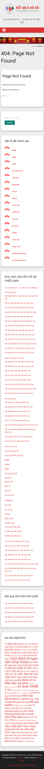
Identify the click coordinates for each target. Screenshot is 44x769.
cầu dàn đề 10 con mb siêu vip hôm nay (20, 339)
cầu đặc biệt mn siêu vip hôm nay (18, 555)
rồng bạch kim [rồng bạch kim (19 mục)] (28, 717)
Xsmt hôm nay (10, 399)
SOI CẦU (15, 219)
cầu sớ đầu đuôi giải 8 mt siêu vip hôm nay (21, 425)
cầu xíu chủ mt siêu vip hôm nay (17, 441)
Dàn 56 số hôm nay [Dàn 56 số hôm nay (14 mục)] (23, 693)
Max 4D (14, 198)
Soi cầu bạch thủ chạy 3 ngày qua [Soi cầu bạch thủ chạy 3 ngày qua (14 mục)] (26, 720)
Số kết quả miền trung (19, 253)
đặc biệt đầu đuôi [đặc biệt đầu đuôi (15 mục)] (28, 741)
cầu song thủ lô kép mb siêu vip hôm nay (20, 389)
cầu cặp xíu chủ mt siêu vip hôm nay (19, 407)
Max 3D (14, 191)
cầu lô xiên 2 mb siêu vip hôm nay (18, 371)
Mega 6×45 (9, 482)
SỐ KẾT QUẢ (16, 246)
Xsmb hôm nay (10, 292)
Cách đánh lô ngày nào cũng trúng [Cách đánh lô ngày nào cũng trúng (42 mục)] (21, 660)
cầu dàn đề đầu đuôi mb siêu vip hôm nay (21, 344)
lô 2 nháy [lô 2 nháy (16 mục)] (15, 705)
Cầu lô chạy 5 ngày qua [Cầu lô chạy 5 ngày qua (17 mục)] (29, 671)
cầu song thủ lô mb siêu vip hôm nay (19, 393)
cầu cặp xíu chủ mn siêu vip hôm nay (19, 550)
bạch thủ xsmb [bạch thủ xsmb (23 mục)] (12, 649)
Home (34, 46)
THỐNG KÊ (15, 212)
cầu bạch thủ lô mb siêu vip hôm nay (19, 316)
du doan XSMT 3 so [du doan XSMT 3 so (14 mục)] (17, 690)
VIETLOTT (15, 178)
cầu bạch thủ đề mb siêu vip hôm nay (19, 308)
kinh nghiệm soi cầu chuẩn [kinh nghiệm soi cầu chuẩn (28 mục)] (22, 700)
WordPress (20, 758)
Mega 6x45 (15, 185)
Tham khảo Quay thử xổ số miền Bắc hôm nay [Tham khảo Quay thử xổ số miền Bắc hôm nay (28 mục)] (20, 729)
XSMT (14, 164)
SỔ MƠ (14, 233)
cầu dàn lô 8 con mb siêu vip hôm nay (19, 366)
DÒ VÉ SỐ (15, 226)
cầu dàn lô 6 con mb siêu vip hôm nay (19, 362)
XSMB (14, 150)
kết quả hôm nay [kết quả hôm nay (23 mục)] (20, 702)
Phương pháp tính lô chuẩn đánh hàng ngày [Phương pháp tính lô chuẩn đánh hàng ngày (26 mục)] (19, 715)
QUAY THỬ (15, 240)
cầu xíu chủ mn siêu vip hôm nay (17, 580)
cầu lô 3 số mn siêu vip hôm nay (17, 546)
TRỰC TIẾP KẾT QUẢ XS (14, 456)
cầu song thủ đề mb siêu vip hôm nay (19, 384)
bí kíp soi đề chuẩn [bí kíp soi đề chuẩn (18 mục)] (16, 647)
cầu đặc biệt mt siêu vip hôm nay (17, 411)
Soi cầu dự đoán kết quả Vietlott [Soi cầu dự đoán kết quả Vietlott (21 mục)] (19, 723)
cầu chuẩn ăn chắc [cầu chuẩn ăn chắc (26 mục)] (22, 668)
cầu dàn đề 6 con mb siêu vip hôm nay (19, 330)
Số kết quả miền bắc (12, 527)
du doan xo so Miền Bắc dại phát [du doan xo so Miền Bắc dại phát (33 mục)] (20, 681)
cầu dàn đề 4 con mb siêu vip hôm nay (19, 326)
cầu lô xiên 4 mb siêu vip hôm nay (18, 380)
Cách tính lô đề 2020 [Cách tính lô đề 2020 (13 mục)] (16, 655)
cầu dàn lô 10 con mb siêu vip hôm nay (20, 348)
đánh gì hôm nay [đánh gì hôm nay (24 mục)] (13, 741)
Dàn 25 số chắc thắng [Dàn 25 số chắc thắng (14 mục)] (31, 690)
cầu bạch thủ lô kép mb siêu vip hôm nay (20, 312)
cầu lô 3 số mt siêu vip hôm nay (17, 420)
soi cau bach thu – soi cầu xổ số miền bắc (21, 288)
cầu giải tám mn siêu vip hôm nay (17, 559)
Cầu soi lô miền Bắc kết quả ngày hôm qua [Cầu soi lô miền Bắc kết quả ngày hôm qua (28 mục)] (21, 675)
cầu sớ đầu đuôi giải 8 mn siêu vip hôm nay (21, 564)
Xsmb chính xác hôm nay (14, 358)
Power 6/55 (16, 205)
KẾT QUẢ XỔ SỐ (17, 171)
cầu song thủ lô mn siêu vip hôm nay (19, 576)
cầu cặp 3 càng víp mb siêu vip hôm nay (20, 321)
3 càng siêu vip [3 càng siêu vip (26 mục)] (13, 643)
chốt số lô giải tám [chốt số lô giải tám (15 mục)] (26, 650)
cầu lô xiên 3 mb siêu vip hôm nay (18, 375)
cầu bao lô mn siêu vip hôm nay (17, 541)
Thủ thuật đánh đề (12, 451)
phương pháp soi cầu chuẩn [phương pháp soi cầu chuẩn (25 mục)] (19, 711)
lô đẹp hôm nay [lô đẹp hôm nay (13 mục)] (23, 705)
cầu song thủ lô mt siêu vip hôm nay (19, 437)
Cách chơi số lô (11, 446)
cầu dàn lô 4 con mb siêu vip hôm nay (19, 353)
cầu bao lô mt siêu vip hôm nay (17, 402)
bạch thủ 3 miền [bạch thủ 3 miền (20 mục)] (31, 647)
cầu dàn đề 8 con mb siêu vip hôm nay (19, 335)
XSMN (14, 157)
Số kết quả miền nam (19, 260)
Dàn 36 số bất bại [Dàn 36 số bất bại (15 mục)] (10, 693)
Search (10, 123)
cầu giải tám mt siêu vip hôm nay (17, 416)
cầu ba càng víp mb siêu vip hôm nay (19, 303)
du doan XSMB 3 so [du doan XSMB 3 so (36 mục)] (21, 688)
